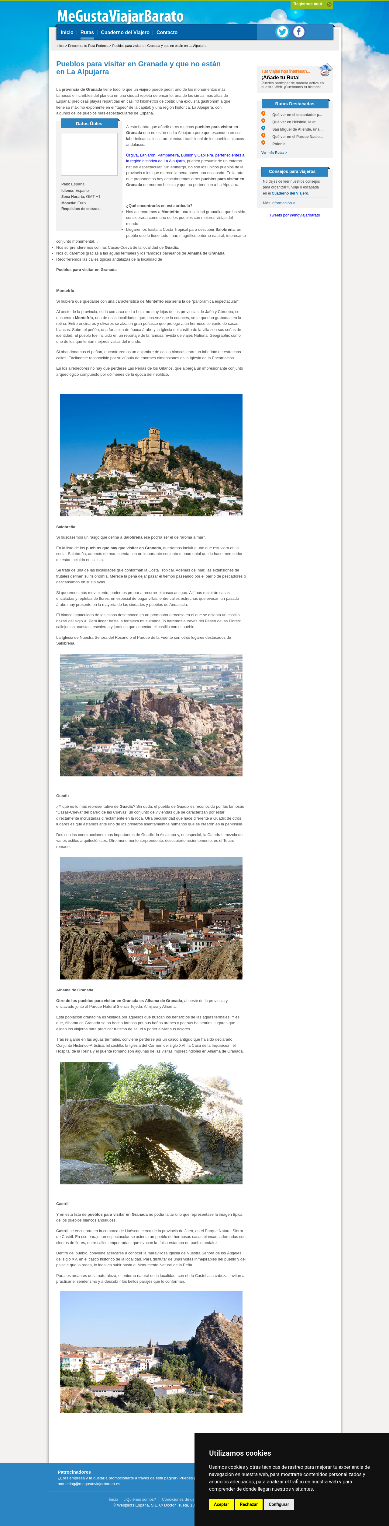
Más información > (279, 203)
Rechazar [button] (249, 1504)
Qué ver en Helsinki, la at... (289, 122)
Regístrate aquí (308, 4)
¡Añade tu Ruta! (280, 77)
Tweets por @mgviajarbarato (295, 215)
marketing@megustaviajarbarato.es (89, 1484)
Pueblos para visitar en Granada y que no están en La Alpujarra (159, 45)
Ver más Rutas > (274, 152)
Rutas (87, 32)
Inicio (67, 32)
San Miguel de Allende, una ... (292, 129)
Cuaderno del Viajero (125, 32)
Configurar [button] (279, 1504)
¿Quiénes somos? (140, 1499)
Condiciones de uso (179, 1499)
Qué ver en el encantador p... (291, 115)
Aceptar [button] (221, 1504)
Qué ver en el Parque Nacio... (292, 137)
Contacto (167, 32)
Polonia (273, 144)
